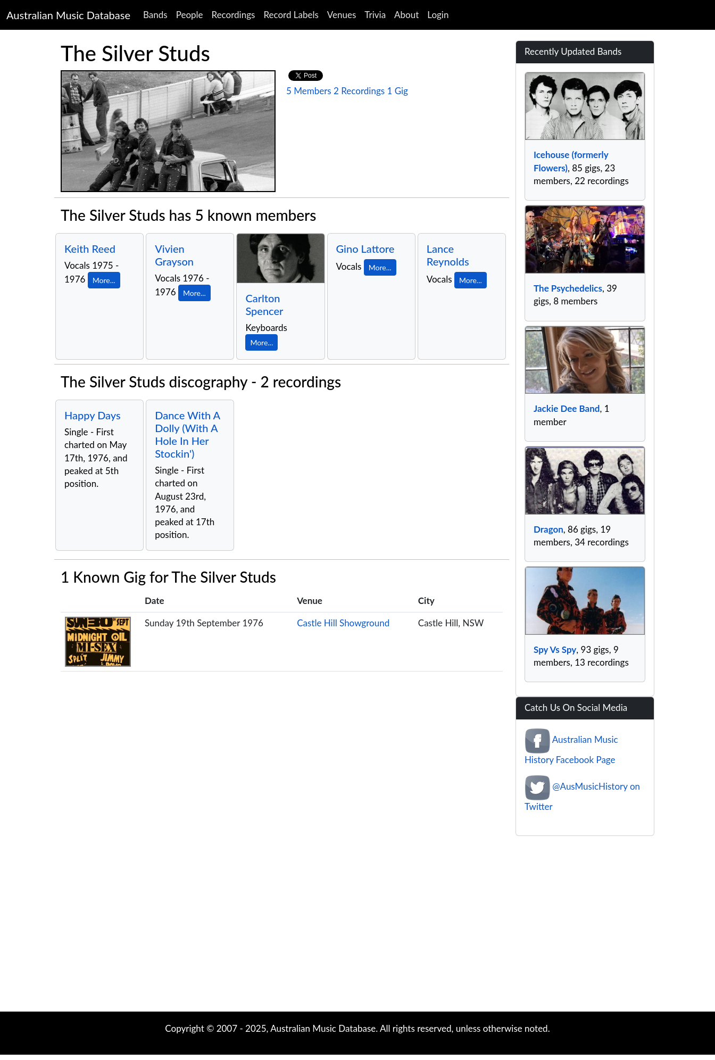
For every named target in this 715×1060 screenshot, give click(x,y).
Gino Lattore (365, 248)
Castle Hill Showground (343, 622)
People (189, 14)
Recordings (233, 14)
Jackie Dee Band (567, 408)
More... (104, 280)
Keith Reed (89, 248)
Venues (341, 14)
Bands (155, 14)
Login (437, 14)
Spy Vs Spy (555, 649)
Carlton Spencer (264, 304)
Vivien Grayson (174, 255)
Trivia (375, 14)
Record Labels (290, 14)
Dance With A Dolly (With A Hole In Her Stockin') (187, 434)
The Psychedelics (568, 288)
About (406, 14)
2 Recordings (359, 90)
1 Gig (397, 90)
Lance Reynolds (448, 255)
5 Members (308, 90)
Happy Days (92, 415)
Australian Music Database (68, 15)
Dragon (548, 529)
